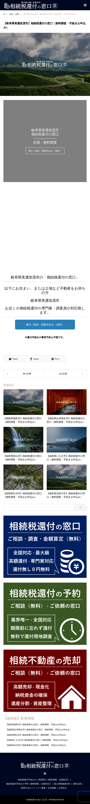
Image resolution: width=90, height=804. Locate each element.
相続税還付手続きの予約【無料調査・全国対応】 (28, 784)
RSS (45, 773)
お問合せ (63, 788)
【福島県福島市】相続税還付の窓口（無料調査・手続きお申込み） (36, 724)
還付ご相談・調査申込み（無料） (45, 151)
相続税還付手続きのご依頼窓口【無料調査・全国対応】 (43, 780)
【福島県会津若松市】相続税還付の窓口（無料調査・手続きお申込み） (39, 729)
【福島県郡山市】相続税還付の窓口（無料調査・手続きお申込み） (36, 735)
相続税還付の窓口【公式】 (37, 800)
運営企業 (77, 784)
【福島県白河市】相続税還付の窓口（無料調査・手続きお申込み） (36, 745)
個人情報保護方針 (62, 784)
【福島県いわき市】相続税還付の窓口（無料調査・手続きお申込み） (37, 740)
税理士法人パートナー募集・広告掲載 (38, 788)
